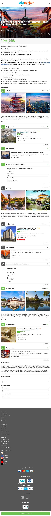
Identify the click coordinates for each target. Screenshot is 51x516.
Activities (3, 419)
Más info (3, 121)
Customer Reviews (5, 434)
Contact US (4, 424)
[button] (4, 103)
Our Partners (4, 430)
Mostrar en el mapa (24, 132)
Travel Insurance (5, 439)
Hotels (2, 417)
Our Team (3, 428)
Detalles (46, 160)
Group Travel (4, 437)
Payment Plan (4, 443)
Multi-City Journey (5, 415)
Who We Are (4, 426)
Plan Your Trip (4, 411)
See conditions (25, 500)
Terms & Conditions (6, 447)
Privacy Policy (4, 445)
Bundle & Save (4, 413)
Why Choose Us (5, 441)
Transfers (3, 421)
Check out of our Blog (6, 450)
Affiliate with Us (4, 432)
